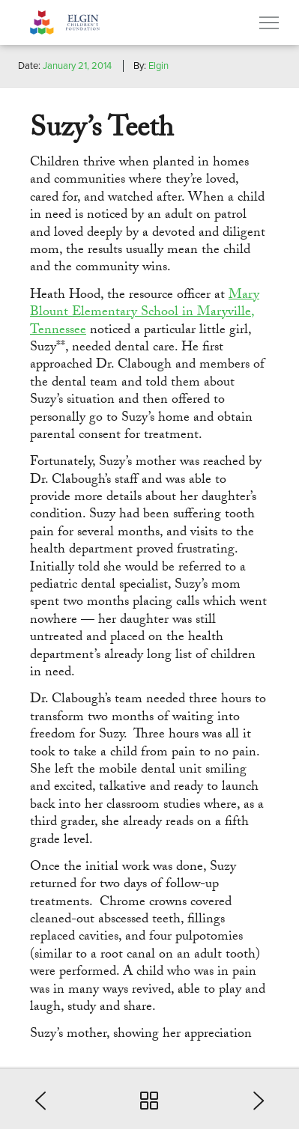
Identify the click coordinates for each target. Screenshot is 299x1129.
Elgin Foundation (86, 22)
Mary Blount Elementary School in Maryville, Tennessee (144, 313)
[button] (45, 1099)
